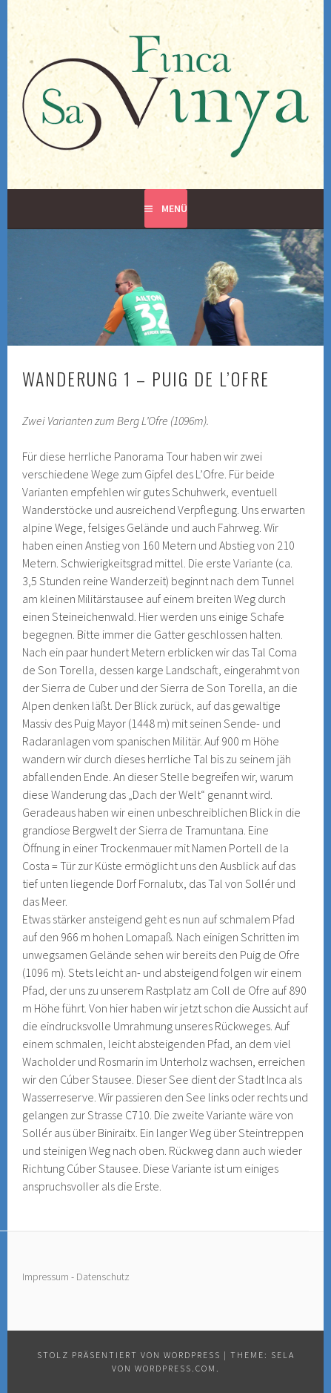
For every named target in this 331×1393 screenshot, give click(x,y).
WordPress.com (175, 1368)
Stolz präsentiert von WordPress (129, 1354)
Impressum (45, 1276)
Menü (174, 208)
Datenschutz (103, 1276)
